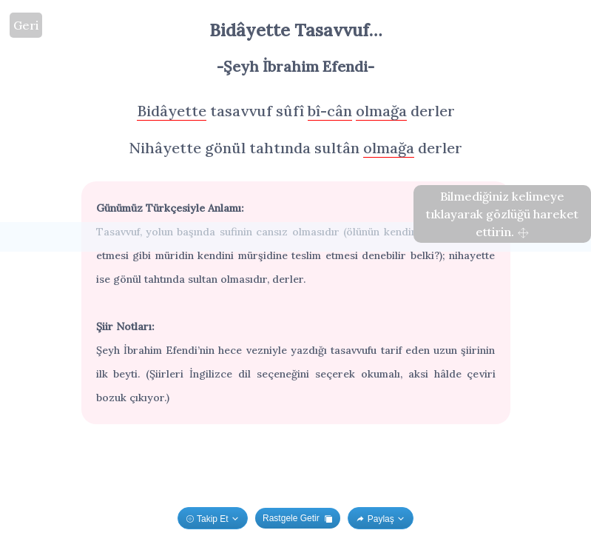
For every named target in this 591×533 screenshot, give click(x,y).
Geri (25, 25)
